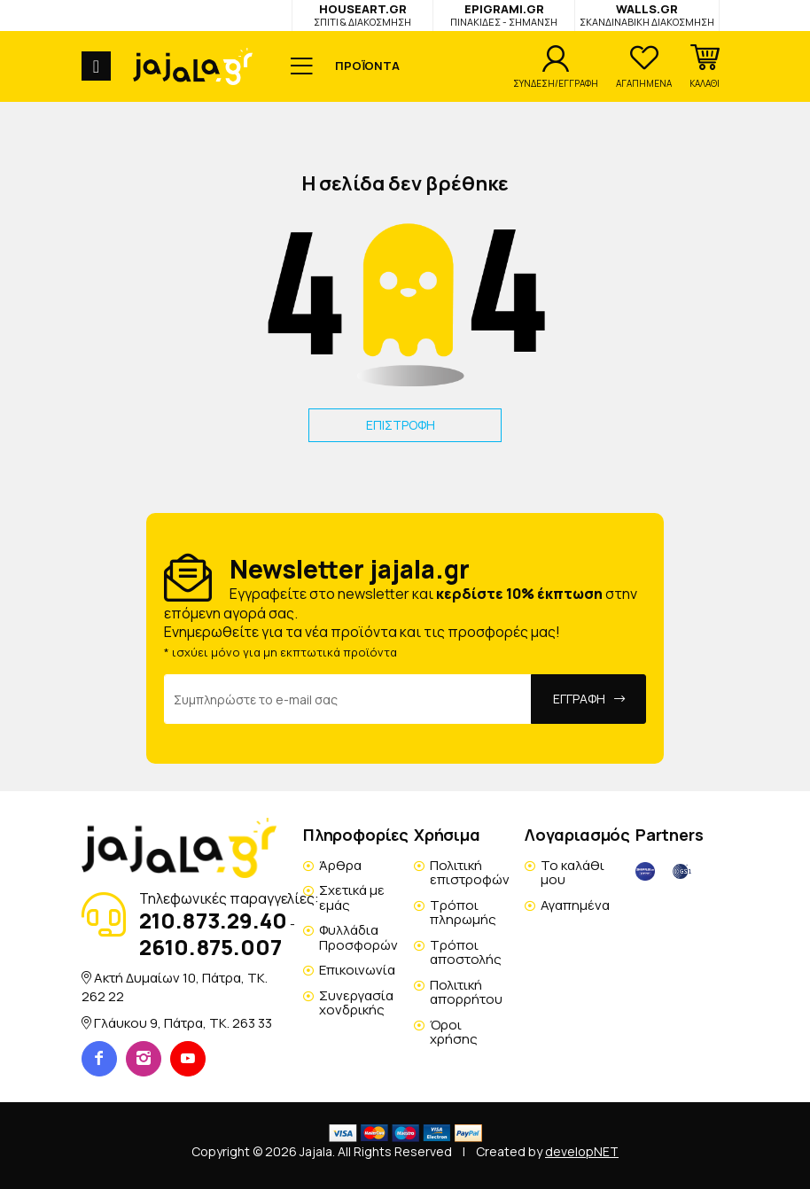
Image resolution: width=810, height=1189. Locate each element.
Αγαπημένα (575, 905)
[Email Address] (348, 699)
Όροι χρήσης (454, 1032)
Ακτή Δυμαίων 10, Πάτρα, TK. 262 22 (175, 986)
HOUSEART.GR (362, 14)
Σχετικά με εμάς (352, 897)
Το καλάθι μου (572, 873)
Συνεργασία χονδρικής (356, 1003)
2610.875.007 (210, 946)
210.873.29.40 (213, 920)
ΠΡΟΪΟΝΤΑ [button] (367, 66)
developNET (582, 1151)
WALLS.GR (647, 14)
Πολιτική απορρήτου (466, 992)
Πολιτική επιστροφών (470, 873)
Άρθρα (340, 865)
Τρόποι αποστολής (466, 952)
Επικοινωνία (357, 969)
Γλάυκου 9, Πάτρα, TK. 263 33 (183, 1023)
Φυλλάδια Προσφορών (358, 937)
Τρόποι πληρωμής (463, 912)
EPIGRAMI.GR (503, 14)
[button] (704, 66)
